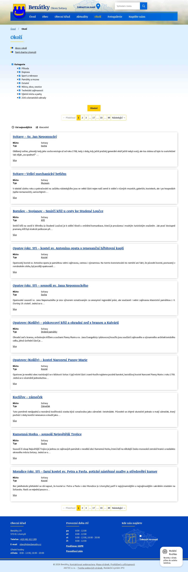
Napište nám (137, 16)
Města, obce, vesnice (32, 86)
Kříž (43, 220)
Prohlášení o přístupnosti (122, 564)
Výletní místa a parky (32, 94)
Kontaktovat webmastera (82, 564)
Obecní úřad (62, 16)
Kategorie (19, 64)
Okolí (98, 16)
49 (109, 117)
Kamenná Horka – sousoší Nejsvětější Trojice (47, 434)
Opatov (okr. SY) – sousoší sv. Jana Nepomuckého (50, 285)
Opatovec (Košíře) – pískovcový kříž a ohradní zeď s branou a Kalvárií (66, 322)
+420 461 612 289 (28, 539)
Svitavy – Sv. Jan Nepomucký (35, 136)
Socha (44, 145)
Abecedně (44, 127)
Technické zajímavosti (32, 90)
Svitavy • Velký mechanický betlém (39, 174)
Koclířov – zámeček (28, 397)
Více (15, 160)
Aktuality (82, 16)
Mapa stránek (102, 564)
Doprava (26, 72)
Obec (45, 16)
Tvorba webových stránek (90, 567)
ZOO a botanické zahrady (34, 97)
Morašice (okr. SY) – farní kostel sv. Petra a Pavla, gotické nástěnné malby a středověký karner (85, 471)
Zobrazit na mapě (149, 539)
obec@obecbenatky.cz (30, 544)
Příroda (25, 68)
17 (94, 117)
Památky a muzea (30, 79)
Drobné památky (49, 331)
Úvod (32, 16)
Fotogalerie (115, 16)
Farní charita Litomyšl (25, 52)
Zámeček (45, 406)
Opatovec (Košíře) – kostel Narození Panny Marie (50, 360)
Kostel (44, 257)
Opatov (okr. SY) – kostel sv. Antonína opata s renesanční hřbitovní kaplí (68, 248)
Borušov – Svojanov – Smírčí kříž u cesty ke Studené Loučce (58, 211)
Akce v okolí (21, 48)
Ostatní (25, 83)
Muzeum (45, 183)
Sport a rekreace (30, 75)
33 (101, 117)
